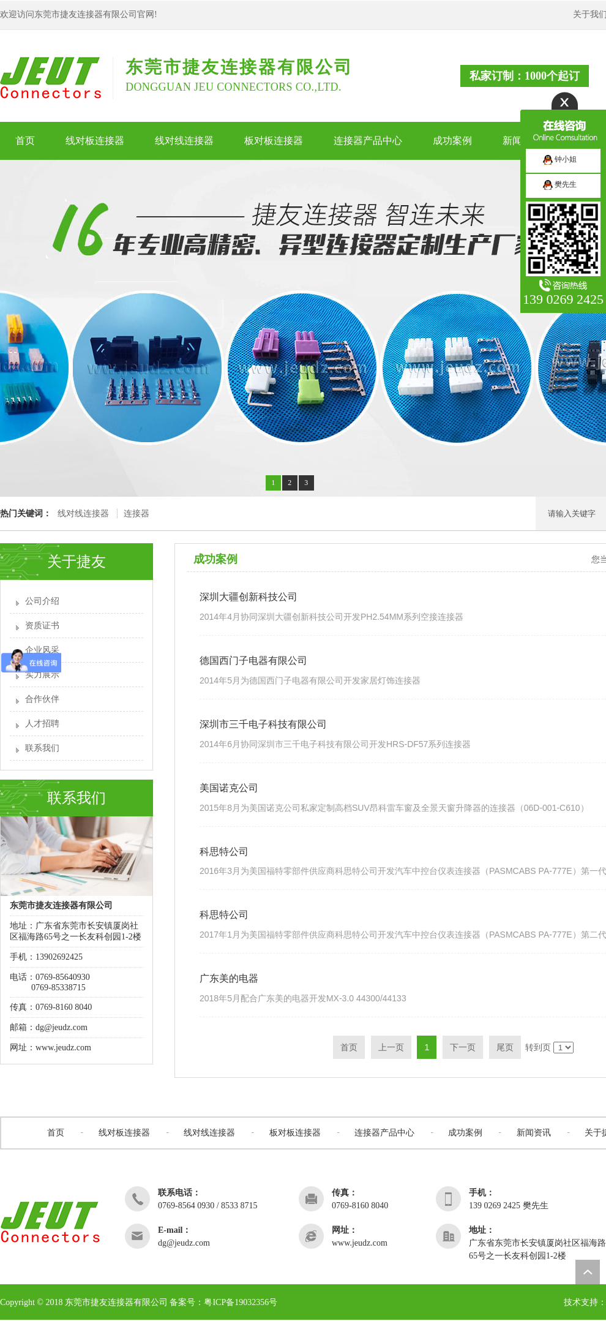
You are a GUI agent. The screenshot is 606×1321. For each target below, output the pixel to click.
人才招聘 (42, 723)
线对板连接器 (124, 1132)
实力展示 (42, 674)
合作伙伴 (42, 699)
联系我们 (42, 748)
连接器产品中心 (384, 1132)
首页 (55, 1132)
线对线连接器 (83, 513)
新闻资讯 (534, 1132)
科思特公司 (224, 851)
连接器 (136, 513)
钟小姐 (560, 159)
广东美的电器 (229, 978)
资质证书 (42, 625)
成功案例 (465, 1132)
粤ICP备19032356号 (240, 1302)
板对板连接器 (295, 1132)
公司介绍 (42, 601)
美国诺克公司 (229, 788)
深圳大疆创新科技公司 (248, 597)
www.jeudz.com (63, 1047)
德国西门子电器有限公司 (253, 660)
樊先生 (560, 184)
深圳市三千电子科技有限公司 (263, 724)
